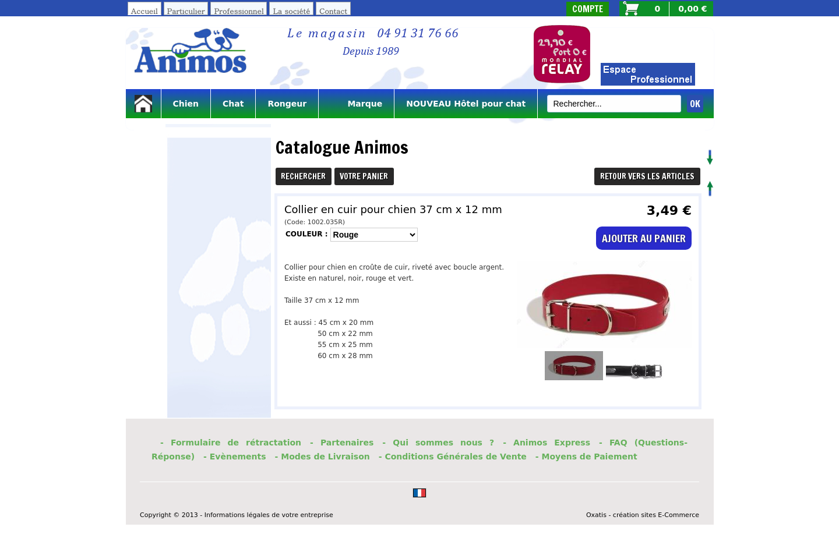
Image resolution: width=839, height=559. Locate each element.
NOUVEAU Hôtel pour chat (466, 103)
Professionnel (238, 10)
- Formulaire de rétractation (230, 442)
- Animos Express (546, 442)
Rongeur (286, 103)
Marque (356, 103)
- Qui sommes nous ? (438, 442)
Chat (233, 103)
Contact (333, 10)
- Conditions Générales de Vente (453, 456)
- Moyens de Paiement (586, 456)
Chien (186, 103)
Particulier (186, 10)
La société (291, 10)
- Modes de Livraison (322, 456)
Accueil (144, 10)
